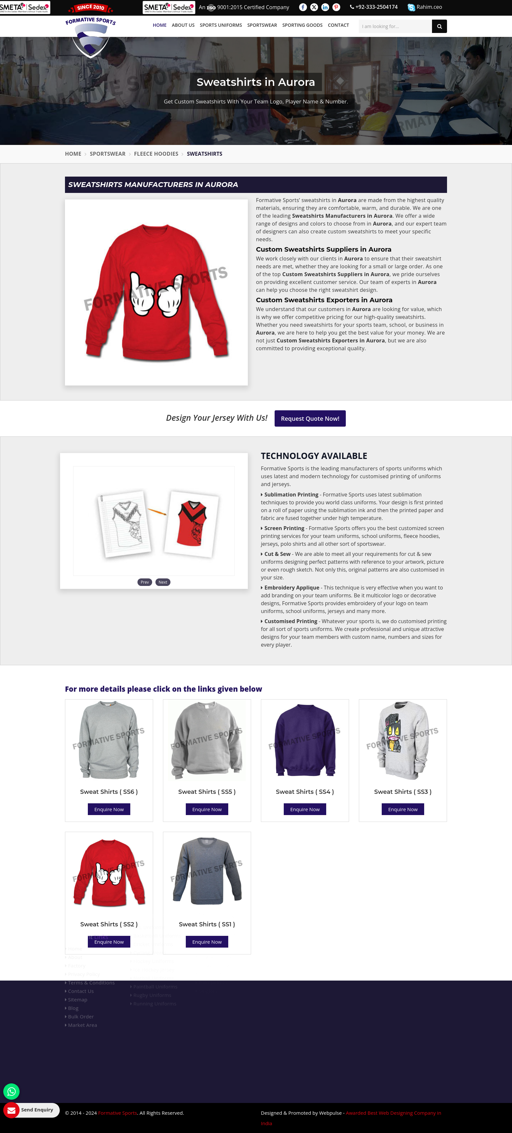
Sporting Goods (302, 25)
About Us (183, 25)
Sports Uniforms (221, 25)
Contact (338, 25)
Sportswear (262, 25)
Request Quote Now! (310, 418)
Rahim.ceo (425, 7)
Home (160, 25)
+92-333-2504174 (374, 6)
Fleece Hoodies (156, 153)
